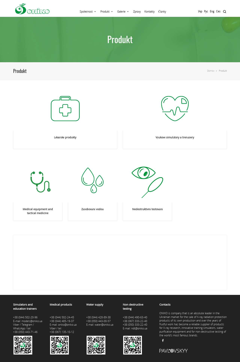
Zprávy (137, 11)
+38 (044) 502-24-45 (62, 317)
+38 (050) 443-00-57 (98, 321)
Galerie (121, 11)
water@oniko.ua (104, 324)
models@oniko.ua (32, 321)
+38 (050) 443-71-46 (25, 332)
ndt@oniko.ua (139, 328)
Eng (212, 11)
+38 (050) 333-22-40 (135, 324)
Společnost (86, 11)
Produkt (105, 11)
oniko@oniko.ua (67, 324)
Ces (218, 11)
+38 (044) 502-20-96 (25, 317)
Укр (200, 11)
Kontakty (149, 11)
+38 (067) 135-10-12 (62, 332)
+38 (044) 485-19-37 (62, 321)
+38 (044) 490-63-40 (135, 317)
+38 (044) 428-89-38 (98, 317)
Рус (206, 11)
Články (162, 11)
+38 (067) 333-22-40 (135, 321)
